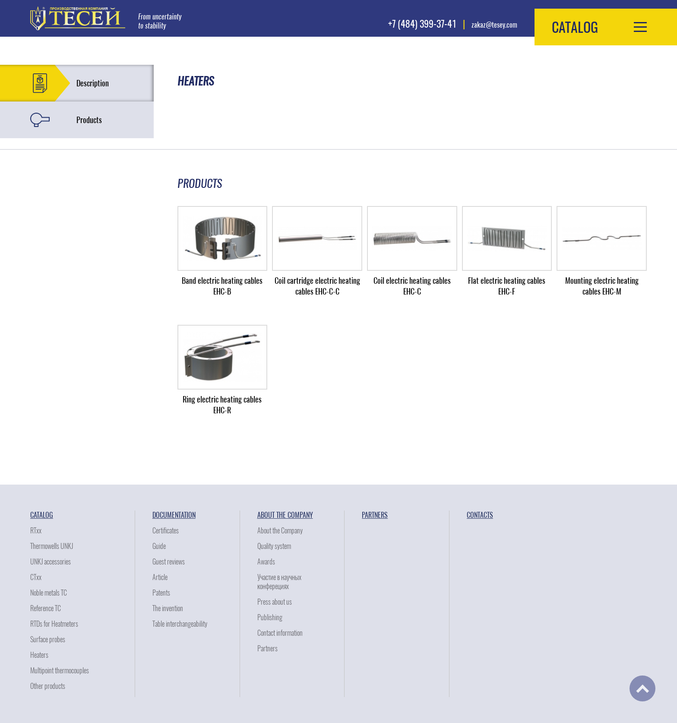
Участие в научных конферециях (279, 582)
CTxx (35, 577)
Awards (266, 561)
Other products (47, 686)
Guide (159, 546)
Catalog (41, 515)
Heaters (39, 655)
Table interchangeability (179, 623)
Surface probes (47, 639)
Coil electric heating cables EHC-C (412, 286)
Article (160, 577)
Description (92, 83)
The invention (167, 608)
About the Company (285, 515)
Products (89, 119)
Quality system (274, 546)
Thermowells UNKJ (51, 546)
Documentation (174, 515)
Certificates (165, 530)
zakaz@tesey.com (494, 24)
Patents (161, 592)
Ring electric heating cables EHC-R (222, 404)
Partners (267, 648)
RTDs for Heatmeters (54, 623)
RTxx (35, 530)
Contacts (480, 515)
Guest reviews (168, 561)
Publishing (269, 617)
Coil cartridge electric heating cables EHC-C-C (317, 286)
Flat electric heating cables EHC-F (506, 286)
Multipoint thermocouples (59, 670)
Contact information (280, 632)
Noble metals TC (48, 592)
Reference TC (45, 608)
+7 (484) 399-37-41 (422, 23)
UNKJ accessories (50, 561)
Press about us (274, 601)
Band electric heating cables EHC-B (222, 286)
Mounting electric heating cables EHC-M (602, 286)
